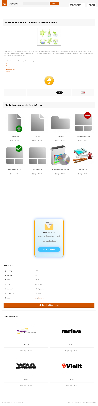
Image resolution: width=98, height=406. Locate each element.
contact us (78, 402)
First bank (72, 344)
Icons (28, 61)
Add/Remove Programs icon (60, 169)
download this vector (49, 305)
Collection (41, 298)
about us (70, 402)
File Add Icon (15, 136)
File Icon (37, 136)
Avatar (8, 68)
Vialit (71, 379)
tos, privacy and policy (89, 402)
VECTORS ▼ (77, 5)
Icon (7, 64)
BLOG (91, 5)
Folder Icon (60, 136)
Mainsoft (26, 344)
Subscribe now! (49, 249)
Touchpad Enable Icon (14, 169)
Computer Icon (10, 69)
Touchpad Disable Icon (83, 136)
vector (13, 3)
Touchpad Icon (37, 169)
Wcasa (26, 379)
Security (8, 71)
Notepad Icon (83, 169)
